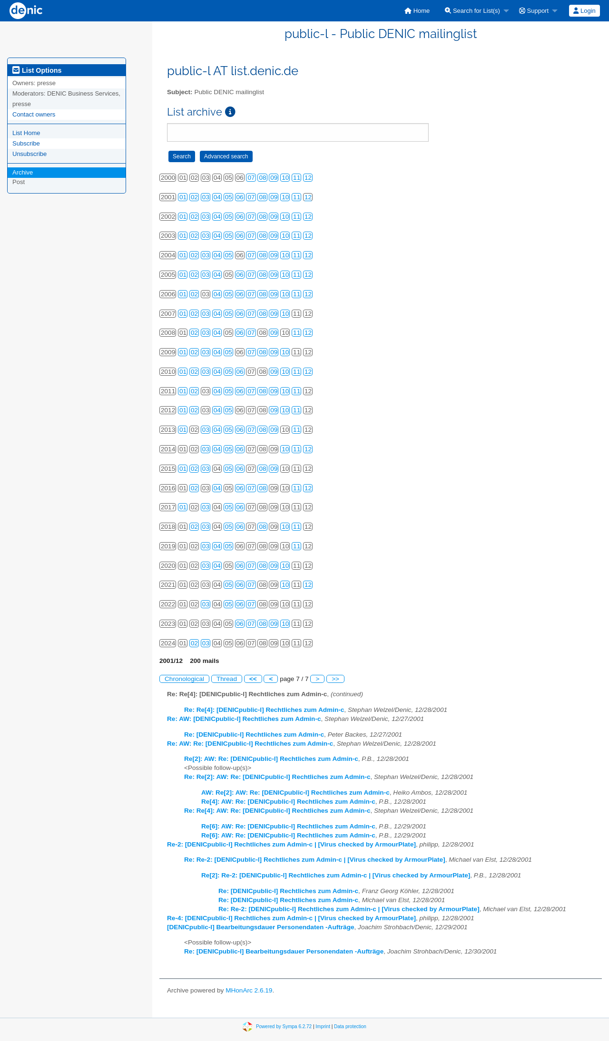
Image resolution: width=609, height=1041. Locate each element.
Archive (22, 172)
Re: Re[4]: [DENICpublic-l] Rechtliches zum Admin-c (264, 709)
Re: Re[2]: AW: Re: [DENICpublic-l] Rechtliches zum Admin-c (277, 776)
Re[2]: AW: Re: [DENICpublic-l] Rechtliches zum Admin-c (271, 758)
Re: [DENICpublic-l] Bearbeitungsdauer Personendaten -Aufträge (283, 951)
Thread (226, 678)
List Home (26, 132)
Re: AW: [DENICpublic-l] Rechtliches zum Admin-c (244, 718)
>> (335, 678)
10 (285, 177)
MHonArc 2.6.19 (249, 990)
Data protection (350, 1026)
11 (296, 177)
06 (240, 197)
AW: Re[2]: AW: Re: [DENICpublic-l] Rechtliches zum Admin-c (295, 792)
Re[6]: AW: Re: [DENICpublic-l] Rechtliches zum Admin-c (288, 826)
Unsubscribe (29, 153)
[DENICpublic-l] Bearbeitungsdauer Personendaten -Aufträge (260, 927)
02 (194, 197)
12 (308, 177)
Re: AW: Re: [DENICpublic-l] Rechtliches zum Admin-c (250, 743)
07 (251, 177)
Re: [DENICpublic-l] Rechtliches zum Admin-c (254, 734)
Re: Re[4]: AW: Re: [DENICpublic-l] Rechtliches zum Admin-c (277, 810)
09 (273, 177)
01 (183, 197)
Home (417, 10)
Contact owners (33, 114)
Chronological (184, 678)
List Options (36, 70)
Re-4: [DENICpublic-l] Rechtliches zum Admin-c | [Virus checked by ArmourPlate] (291, 918)
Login (584, 10)
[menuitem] (417, 10)
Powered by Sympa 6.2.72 (284, 1026)
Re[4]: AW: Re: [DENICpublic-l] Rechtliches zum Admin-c (288, 801)
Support (534, 10)
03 (205, 197)
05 (228, 197)
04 (217, 197)
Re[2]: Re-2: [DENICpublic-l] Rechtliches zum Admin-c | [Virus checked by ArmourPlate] (335, 875)
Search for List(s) (472, 10)
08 (262, 177)
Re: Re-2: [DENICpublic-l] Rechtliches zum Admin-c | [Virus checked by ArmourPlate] (314, 859)
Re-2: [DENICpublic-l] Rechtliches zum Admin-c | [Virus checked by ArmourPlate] (291, 844)
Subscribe (26, 143)
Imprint (322, 1026)
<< (253, 678)
